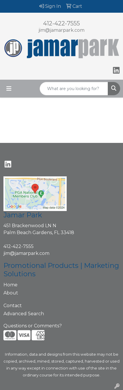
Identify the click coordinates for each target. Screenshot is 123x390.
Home (10, 285)
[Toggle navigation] (9, 89)
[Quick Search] (74, 88)
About (10, 293)
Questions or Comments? (32, 326)
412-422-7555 (61, 23)
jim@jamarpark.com (61, 30)
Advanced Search (23, 313)
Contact (12, 305)
